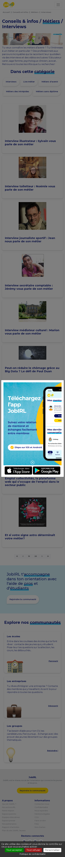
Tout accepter (14, 850)
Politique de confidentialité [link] (33, 854)
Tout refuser (33, 850)
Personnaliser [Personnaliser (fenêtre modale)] (52, 850)
